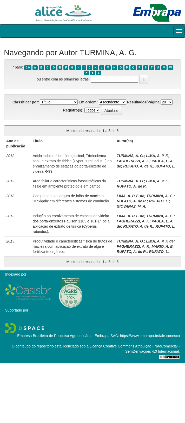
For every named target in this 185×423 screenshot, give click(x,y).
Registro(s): (73, 110)
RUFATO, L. (165, 166)
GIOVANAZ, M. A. (131, 206)
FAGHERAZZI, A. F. (133, 161)
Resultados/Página (143, 102)
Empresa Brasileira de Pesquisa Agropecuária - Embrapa (63, 336)
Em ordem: (88, 102)
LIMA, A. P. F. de (130, 196)
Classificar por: (25, 102)
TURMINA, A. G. (130, 156)
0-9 (28, 67)
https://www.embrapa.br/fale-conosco (150, 336)
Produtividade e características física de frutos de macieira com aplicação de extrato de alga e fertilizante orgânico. (72, 246)
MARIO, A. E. (162, 246)
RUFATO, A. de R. (138, 166)
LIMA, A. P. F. (157, 156)
